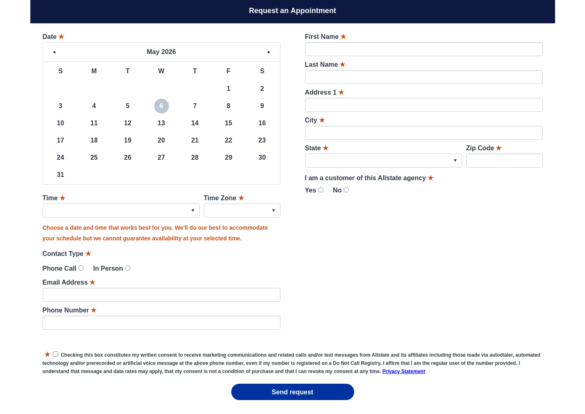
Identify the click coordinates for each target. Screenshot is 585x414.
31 (60, 174)
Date (53, 36)
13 (161, 123)
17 (60, 140)
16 (262, 123)
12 (128, 123)
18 (94, 140)
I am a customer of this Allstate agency (369, 177)
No (337, 190)
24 (60, 157)
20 (161, 140)
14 (195, 123)
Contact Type (67, 253)
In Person (108, 268)
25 (94, 157)
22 (228, 140)
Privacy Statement (403, 371)
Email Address (69, 282)
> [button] (269, 52)
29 (228, 157)
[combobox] (121, 210)
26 (128, 157)
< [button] (54, 52)
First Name (325, 36)
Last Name (325, 64)
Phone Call (60, 268)
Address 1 (324, 92)
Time (54, 198)
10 (60, 123)
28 (195, 157)
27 (161, 157)
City (315, 120)
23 (262, 140)
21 (195, 140)
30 (262, 157)
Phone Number (70, 310)
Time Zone (224, 198)
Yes (310, 190)
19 (128, 140)
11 (94, 123)
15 (228, 123)
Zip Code (483, 148)
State (316, 148)
